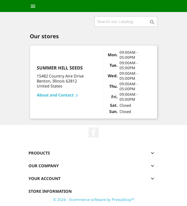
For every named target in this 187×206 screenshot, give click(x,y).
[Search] (125, 21)
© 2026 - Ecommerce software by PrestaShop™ (93, 199)
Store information (50, 191)
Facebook (93, 133)
